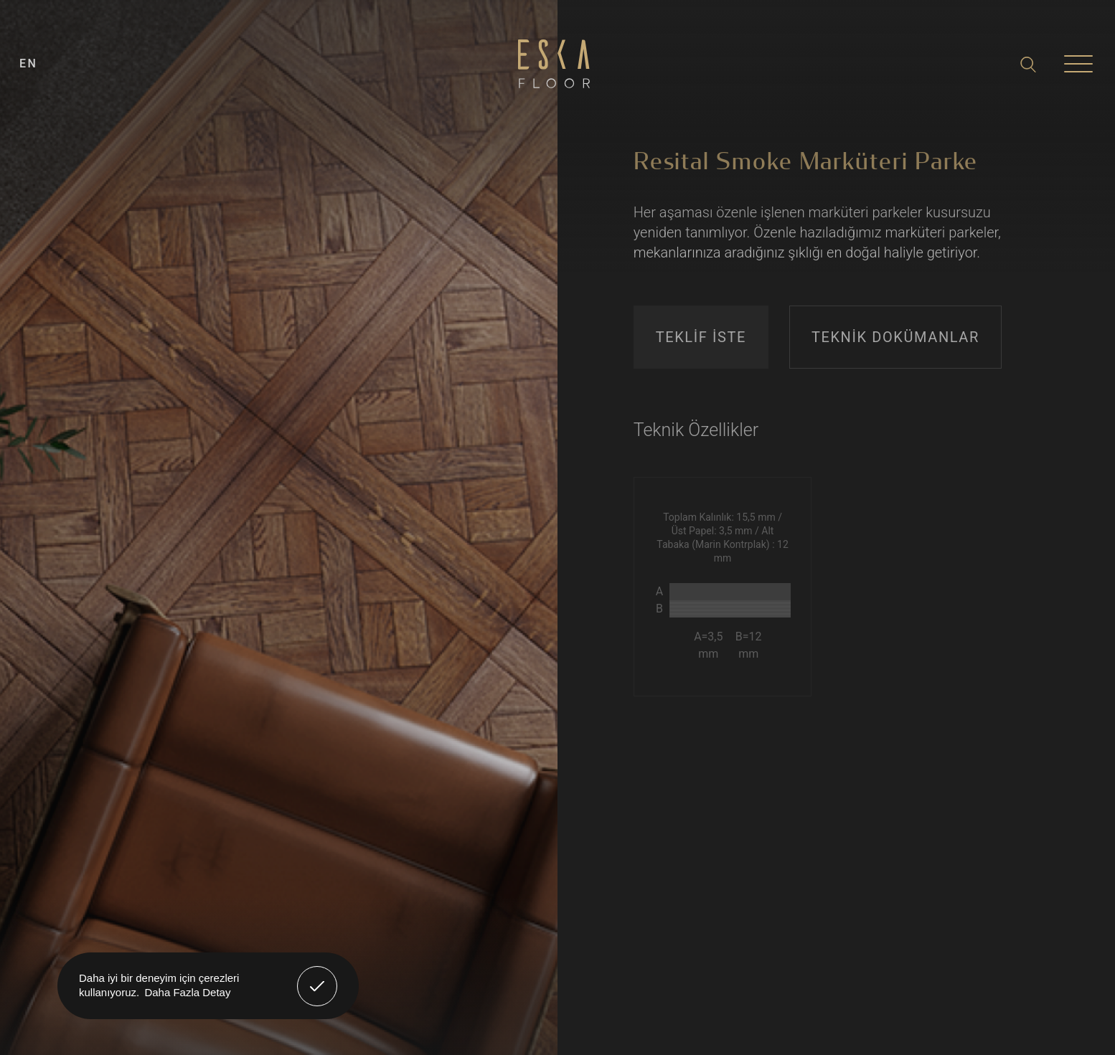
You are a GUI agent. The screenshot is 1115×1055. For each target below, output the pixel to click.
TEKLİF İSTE (701, 337)
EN (28, 63)
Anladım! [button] (317, 975)
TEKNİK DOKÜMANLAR (895, 337)
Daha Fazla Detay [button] (187, 992)
